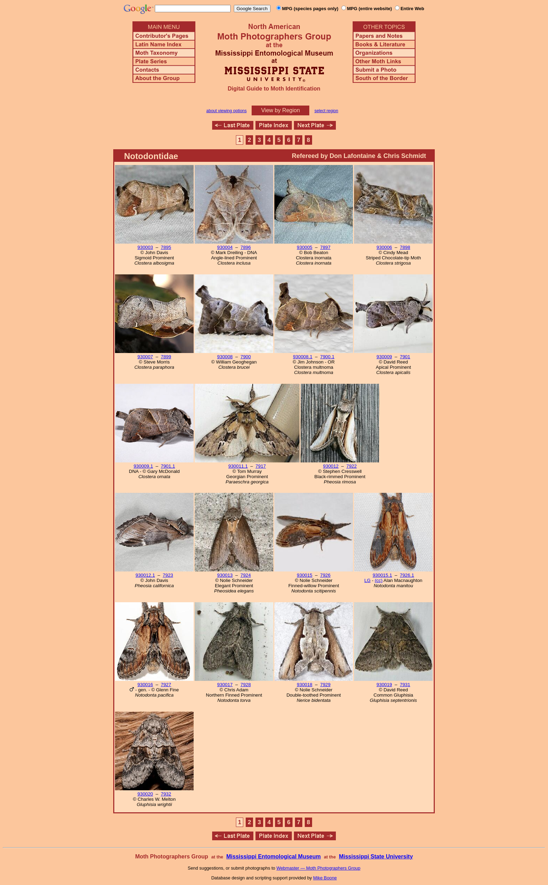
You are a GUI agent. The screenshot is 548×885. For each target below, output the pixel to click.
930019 (384, 684)
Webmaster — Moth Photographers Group (318, 868)
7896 (245, 247)
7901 (405, 356)
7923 (168, 575)
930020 (145, 794)
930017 (224, 684)
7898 (405, 247)
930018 (304, 684)
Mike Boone (325, 877)
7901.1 (168, 466)
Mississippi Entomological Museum (273, 856)
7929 (325, 684)
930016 (145, 684)
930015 (304, 575)
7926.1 (407, 575)
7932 (166, 794)
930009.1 (143, 466)
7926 (325, 575)
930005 (304, 247)
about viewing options (226, 110)
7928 (245, 684)
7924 (245, 575)
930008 (224, 356)
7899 (166, 356)
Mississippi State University (376, 856)
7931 (405, 684)
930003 (145, 247)
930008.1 (302, 356)
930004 (224, 247)
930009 (384, 356)
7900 (245, 356)
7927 (166, 684)
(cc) (378, 580)
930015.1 (382, 575)
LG (368, 580)
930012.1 (145, 575)
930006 (384, 247)
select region (326, 110)
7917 (260, 466)
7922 (351, 466)
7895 (166, 247)
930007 (145, 356)
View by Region (280, 110)
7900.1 (327, 356)
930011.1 (238, 466)
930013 (224, 575)
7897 (325, 247)
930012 (330, 466)
